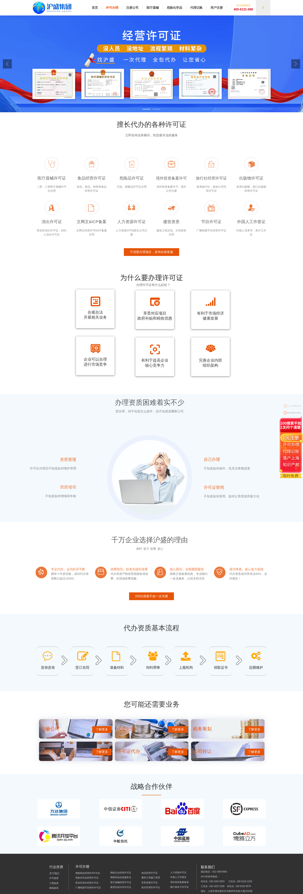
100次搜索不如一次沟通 (151, 611)
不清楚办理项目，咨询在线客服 (151, 267)
